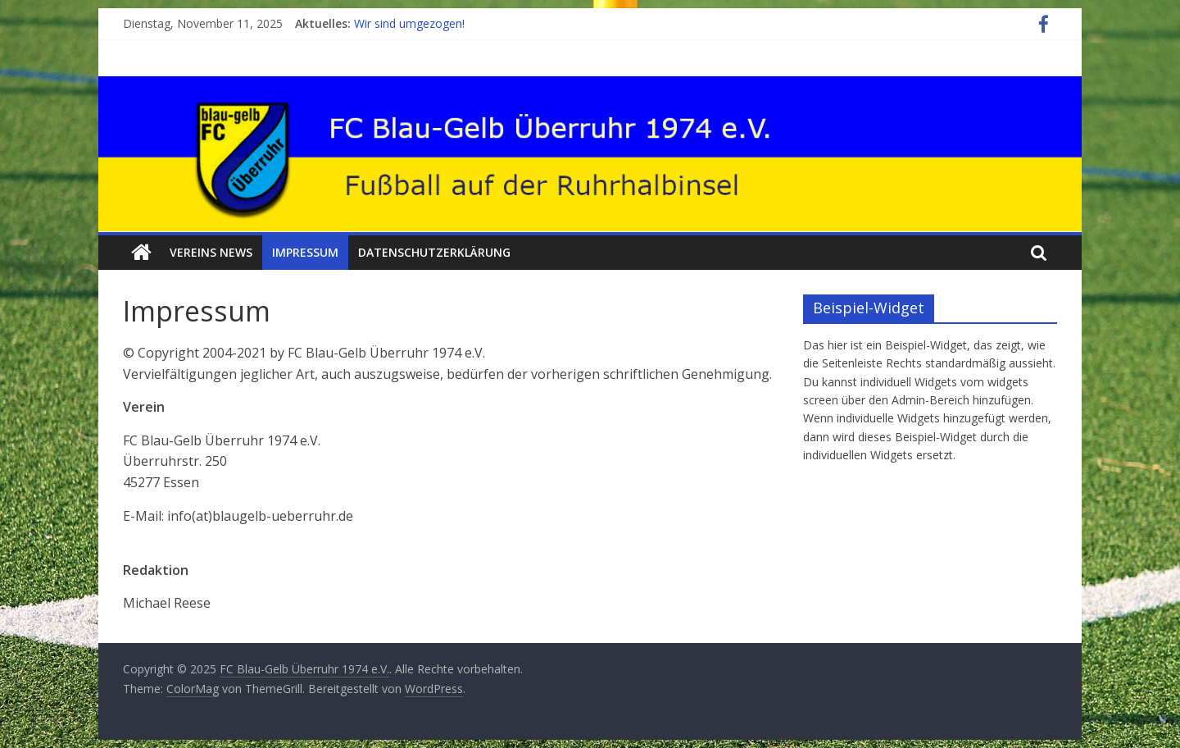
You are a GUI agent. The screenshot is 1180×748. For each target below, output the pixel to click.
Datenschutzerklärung (434, 252)
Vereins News (211, 252)
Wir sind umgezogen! (409, 23)
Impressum (305, 252)
